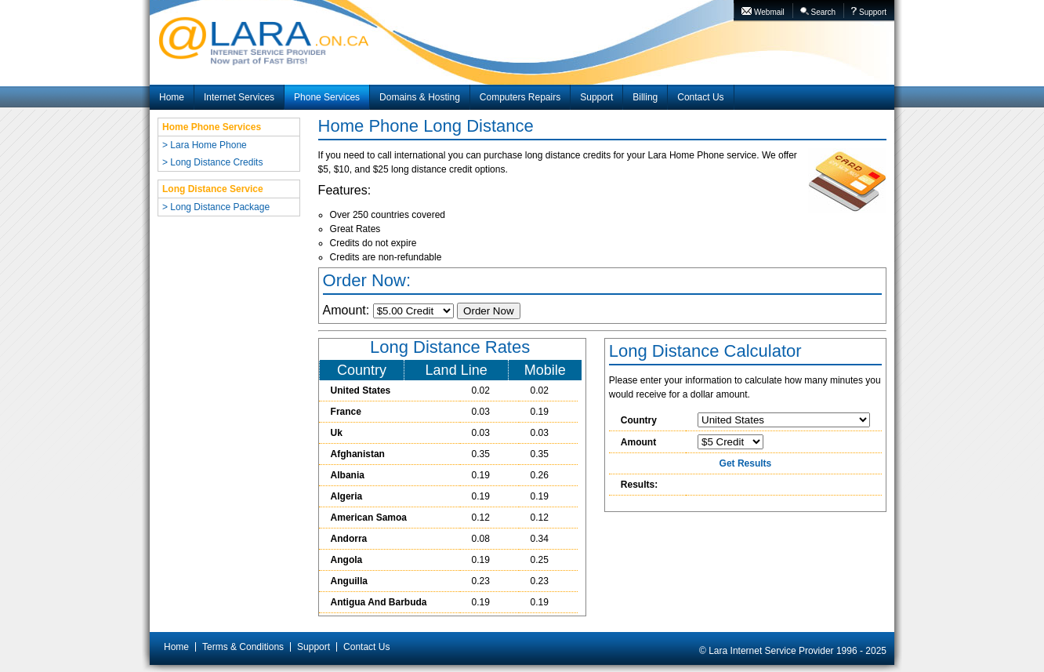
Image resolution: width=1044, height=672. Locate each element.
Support (868, 11)
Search (818, 11)
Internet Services (239, 97)
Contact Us (700, 97)
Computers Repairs (520, 97)
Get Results (746, 463)
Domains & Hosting (419, 97)
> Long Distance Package (216, 207)
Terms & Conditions (243, 647)
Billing (645, 97)
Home (171, 97)
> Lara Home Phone (204, 145)
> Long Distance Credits (212, 162)
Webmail (763, 11)
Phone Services (327, 97)
